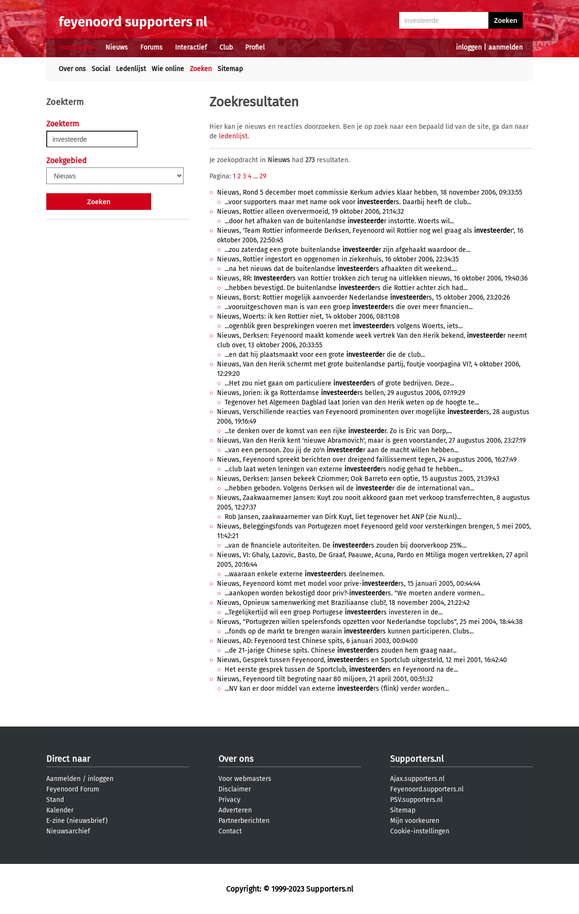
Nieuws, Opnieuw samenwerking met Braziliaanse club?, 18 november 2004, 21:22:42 (343, 603)
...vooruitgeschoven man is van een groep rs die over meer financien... (349, 307)
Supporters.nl (417, 759)
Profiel (255, 47)
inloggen (469, 47)
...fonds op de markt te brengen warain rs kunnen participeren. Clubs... (349, 631)
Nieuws (116, 47)
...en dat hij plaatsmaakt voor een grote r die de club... (325, 355)
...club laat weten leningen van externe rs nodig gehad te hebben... (344, 469)
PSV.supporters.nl (416, 800)
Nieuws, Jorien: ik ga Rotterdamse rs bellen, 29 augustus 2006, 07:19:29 (341, 393)
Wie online (168, 69)
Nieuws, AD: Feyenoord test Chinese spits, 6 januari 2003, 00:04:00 (317, 641)
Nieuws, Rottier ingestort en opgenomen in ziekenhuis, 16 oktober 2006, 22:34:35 (338, 259)
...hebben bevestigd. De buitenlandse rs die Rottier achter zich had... (346, 288)
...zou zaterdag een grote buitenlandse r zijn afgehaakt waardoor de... (347, 250)
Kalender (59, 810)
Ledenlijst (131, 69)
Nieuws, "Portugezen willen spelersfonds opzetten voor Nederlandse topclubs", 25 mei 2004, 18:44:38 (370, 622)
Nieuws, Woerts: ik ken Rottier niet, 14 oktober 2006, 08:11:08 (308, 316)
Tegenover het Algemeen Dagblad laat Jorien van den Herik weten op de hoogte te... (352, 402)
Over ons (72, 69)
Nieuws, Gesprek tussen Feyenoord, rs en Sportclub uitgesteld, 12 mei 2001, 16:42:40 (362, 660)
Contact (230, 831)
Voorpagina (76, 47)
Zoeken (201, 69)
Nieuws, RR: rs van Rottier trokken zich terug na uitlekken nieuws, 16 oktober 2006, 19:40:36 (372, 278)
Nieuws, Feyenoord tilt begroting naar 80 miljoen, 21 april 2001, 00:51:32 (325, 679)
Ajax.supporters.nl (417, 779)
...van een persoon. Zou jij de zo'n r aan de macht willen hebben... (341, 450)
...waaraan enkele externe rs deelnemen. (304, 574)
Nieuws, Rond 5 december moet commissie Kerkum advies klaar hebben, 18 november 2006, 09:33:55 (369, 192)
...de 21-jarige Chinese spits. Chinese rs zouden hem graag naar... (340, 650)
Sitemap (230, 69)
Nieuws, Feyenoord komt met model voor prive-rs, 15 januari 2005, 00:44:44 (348, 584)
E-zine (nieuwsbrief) (77, 821)
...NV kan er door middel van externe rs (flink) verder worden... (337, 689)
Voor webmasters (244, 779)
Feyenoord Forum (72, 789)
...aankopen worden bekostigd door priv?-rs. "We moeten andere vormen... (355, 593)
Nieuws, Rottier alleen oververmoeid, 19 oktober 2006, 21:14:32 (310, 212)
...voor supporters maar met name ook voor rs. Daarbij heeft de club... (348, 202)
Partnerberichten (243, 821)
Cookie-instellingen (419, 831)
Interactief (191, 47)
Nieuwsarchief (68, 831)
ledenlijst (233, 136)
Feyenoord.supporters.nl (427, 789)
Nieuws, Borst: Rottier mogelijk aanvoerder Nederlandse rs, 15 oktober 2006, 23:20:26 (363, 297)
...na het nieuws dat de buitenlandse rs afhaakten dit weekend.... (341, 269)
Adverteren (235, 810)
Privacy (229, 800)
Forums (151, 47)
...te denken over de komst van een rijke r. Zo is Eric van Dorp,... (338, 431)
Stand (55, 800)
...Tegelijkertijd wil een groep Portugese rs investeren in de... (334, 612)
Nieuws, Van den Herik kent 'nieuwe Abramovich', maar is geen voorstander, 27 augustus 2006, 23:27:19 (371, 440)
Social (101, 69)
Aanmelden (63, 779)
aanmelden (505, 47)
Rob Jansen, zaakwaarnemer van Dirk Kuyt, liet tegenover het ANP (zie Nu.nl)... (343, 517)
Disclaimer (234, 789)
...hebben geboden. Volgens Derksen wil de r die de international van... (349, 488)
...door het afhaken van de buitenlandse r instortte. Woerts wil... (339, 221)
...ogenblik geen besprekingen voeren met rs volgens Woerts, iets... (344, 326)
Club (226, 47)
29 (262, 176)
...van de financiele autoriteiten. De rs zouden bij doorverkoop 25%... (345, 545)
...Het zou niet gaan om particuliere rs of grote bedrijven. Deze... (339, 383)
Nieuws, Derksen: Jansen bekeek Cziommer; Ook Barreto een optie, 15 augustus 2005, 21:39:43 (358, 479)
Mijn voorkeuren (414, 821)
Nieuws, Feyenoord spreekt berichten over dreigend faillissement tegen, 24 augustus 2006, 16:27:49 (367, 460)
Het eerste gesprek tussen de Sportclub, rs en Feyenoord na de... (341, 669)
